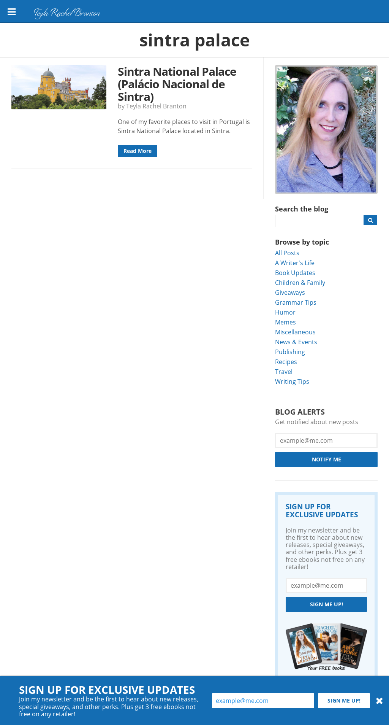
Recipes (286, 362)
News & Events (296, 342)
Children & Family (300, 282)
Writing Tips (292, 381)
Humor (285, 312)
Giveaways (290, 292)
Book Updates (295, 273)
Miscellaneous (295, 332)
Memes (285, 322)
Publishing (290, 352)
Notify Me (326, 459)
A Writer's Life (295, 263)
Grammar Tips (295, 302)
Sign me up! (326, 604)
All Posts (287, 253)
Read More (137, 150)
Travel (284, 371)
